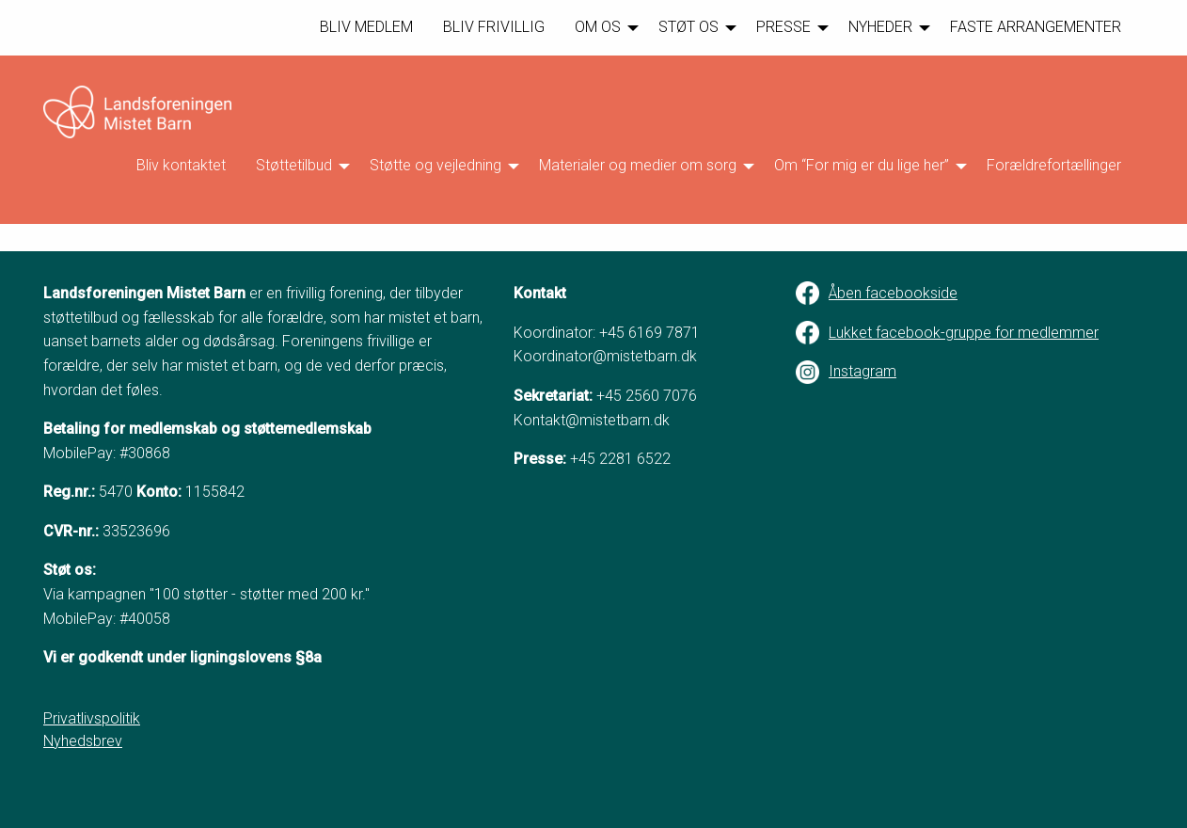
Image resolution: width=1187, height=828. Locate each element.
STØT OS (688, 27)
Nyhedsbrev (82, 741)
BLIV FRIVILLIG (494, 27)
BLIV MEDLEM (366, 27)
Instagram (862, 371)
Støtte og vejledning (435, 165)
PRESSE (783, 27)
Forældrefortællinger (1054, 165)
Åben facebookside (893, 293)
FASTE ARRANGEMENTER (1035, 27)
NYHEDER (880, 27)
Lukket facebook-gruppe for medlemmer (964, 333)
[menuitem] (366, 28)
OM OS (598, 27)
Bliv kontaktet (181, 165)
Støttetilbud (294, 165)
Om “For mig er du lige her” (861, 165)
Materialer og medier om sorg (637, 165)
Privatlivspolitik (91, 718)
